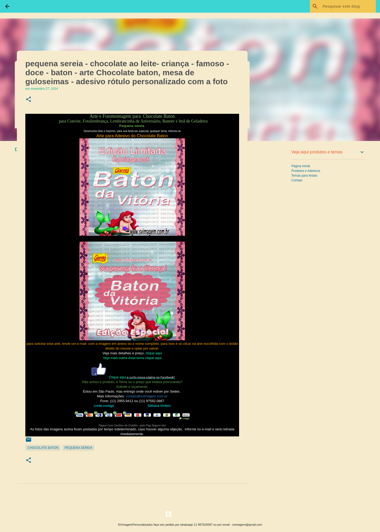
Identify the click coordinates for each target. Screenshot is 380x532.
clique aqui (154, 353)
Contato (296, 180)
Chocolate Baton (42, 448)
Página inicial (300, 166)
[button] (28, 99)
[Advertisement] (274, 228)
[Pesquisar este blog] (348, 6)
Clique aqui (117, 377)
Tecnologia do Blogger (190, 514)
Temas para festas (304, 175)
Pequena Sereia (78, 448)
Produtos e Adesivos (305, 171)
